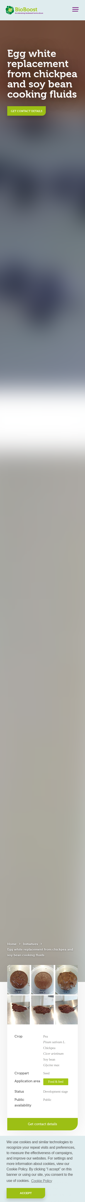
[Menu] (75, 10)
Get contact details (26, 111)
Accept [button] (26, 1193)
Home (12, 944)
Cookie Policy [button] (41, 1181)
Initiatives (30, 944)
